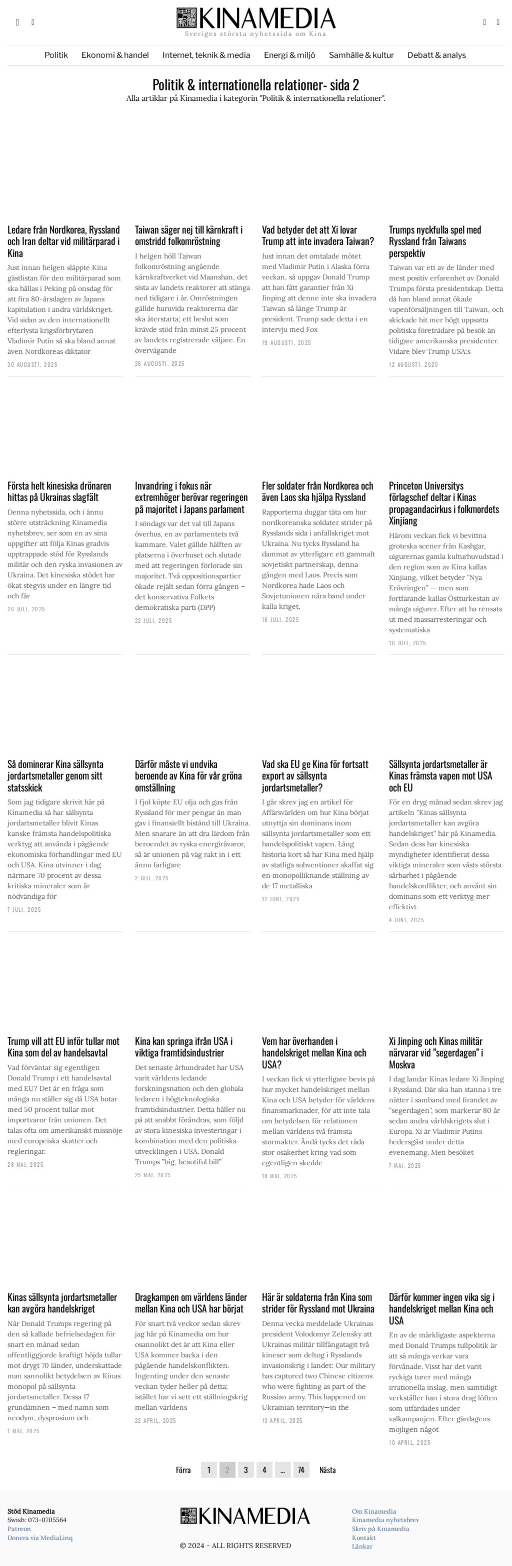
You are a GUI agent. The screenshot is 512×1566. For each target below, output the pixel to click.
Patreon (19, 1529)
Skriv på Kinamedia (381, 1529)
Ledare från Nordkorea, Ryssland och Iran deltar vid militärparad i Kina (64, 241)
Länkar (362, 1546)
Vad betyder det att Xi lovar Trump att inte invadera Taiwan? (318, 235)
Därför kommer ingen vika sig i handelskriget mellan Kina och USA (441, 1308)
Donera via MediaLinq (40, 1538)
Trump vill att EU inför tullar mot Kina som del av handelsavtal (64, 1046)
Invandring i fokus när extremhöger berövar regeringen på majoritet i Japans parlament (191, 497)
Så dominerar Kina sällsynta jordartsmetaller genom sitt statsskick (56, 775)
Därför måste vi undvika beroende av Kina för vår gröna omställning (188, 775)
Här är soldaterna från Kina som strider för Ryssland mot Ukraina (318, 1302)
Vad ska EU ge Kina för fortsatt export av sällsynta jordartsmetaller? (315, 775)
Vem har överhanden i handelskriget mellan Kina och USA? (314, 1052)
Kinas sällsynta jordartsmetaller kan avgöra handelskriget (62, 1302)
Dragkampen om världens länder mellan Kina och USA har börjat (191, 1302)
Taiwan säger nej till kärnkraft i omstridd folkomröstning (188, 235)
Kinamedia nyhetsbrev (385, 1520)
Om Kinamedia (374, 1511)
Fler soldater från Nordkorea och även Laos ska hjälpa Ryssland (318, 491)
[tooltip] (484, 22)
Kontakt (364, 1538)
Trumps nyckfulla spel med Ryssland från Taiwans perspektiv (435, 241)
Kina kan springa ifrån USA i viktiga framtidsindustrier (183, 1046)
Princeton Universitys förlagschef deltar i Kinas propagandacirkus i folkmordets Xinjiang (444, 503)
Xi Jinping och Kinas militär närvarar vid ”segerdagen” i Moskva (436, 1052)
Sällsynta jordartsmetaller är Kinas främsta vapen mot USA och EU (440, 775)
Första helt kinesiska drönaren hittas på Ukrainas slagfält (60, 491)
